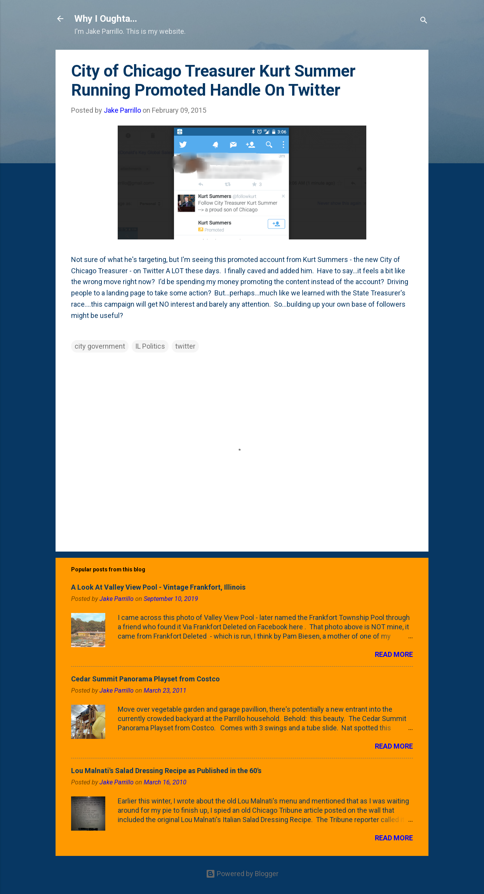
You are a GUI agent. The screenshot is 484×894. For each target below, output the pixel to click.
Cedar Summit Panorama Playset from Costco (145, 679)
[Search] (423, 21)
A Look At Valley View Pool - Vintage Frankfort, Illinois (158, 587)
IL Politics (150, 346)
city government (100, 346)
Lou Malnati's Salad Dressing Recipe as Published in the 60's (166, 771)
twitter (185, 346)
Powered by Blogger (242, 874)
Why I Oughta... (105, 18)
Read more (394, 654)
